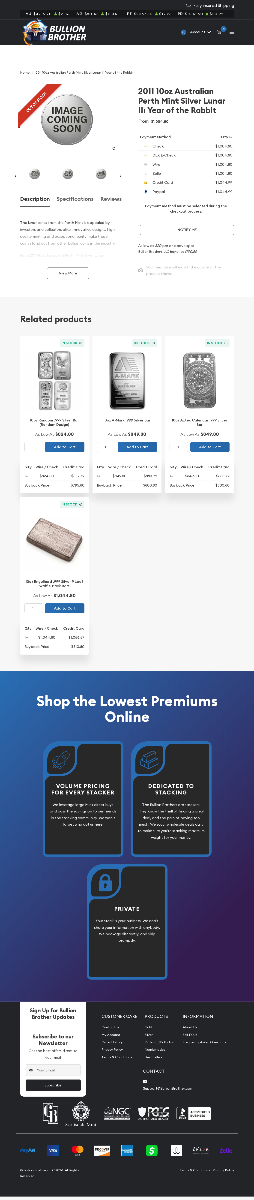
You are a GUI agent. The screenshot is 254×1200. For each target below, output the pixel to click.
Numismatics (151, 1054)
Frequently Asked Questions (206, 1046)
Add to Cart (65, 451)
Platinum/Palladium (157, 1046)
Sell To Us (190, 1039)
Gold (144, 1031)
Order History (109, 1046)
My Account (108, 1039)
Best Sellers (150, 1061)
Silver (145, 1039)
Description (35, 205)
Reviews (111, 205)
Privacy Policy (109, 1054)
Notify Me (187, 229)
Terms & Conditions (114, 1061)
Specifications (75, 205)
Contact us (107, 1031)
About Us (190, 1031)
